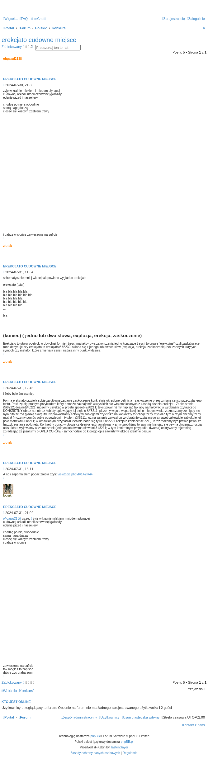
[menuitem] (24, 19)
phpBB (95, 736)
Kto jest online (16, 702)
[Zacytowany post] (31, 518)
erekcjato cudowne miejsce (39, 39)
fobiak (7, 495)
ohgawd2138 (12, 518)
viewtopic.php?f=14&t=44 (75, 474)
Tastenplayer (119, 747)
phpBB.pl (127, 741)
